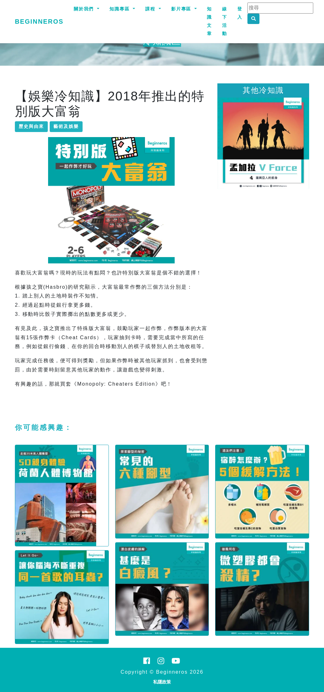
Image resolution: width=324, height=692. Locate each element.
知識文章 (209, 21)
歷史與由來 (31, 126)
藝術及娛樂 (66, 126)
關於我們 (85, 8)
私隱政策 (162, 681)
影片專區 (182, 8)
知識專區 (120, 8)
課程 (151, 8)
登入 (239, 13)
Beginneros (39, 21)
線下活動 (224, 21)
